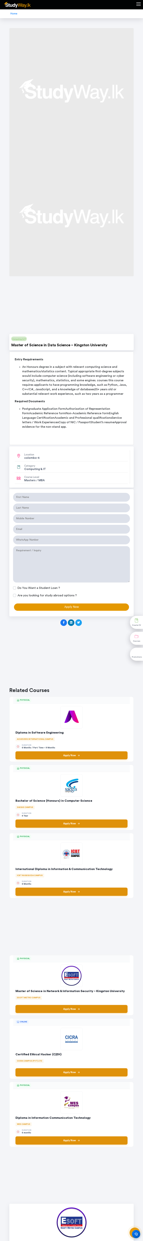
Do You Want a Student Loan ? (39, 587)
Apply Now (71, 755)
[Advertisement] (71, 306)
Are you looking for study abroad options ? (47, 595)
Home (13, 13)
